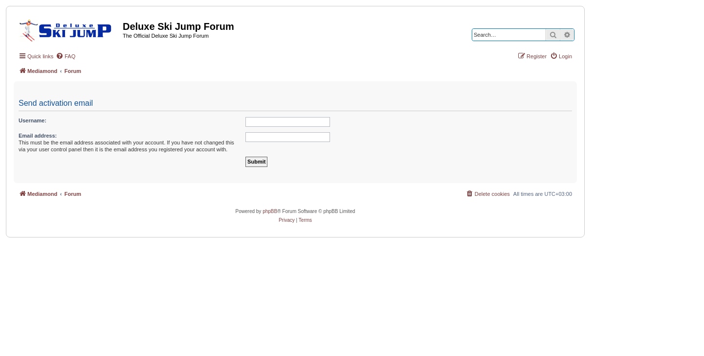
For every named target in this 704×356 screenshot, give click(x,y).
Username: (32, 120)
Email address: (38, 136)
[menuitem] (65, 56)
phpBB (270, 211)
